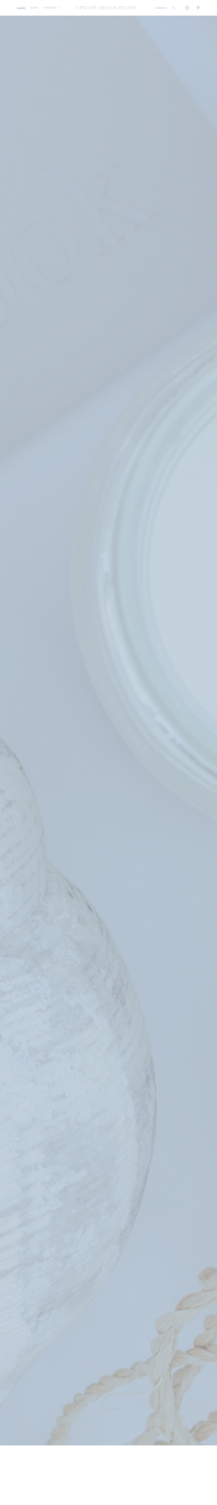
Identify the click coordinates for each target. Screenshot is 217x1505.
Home (21, 8)
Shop (34, 8)
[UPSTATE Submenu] (58, 8)
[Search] (173, 7)
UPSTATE (50, 8)
